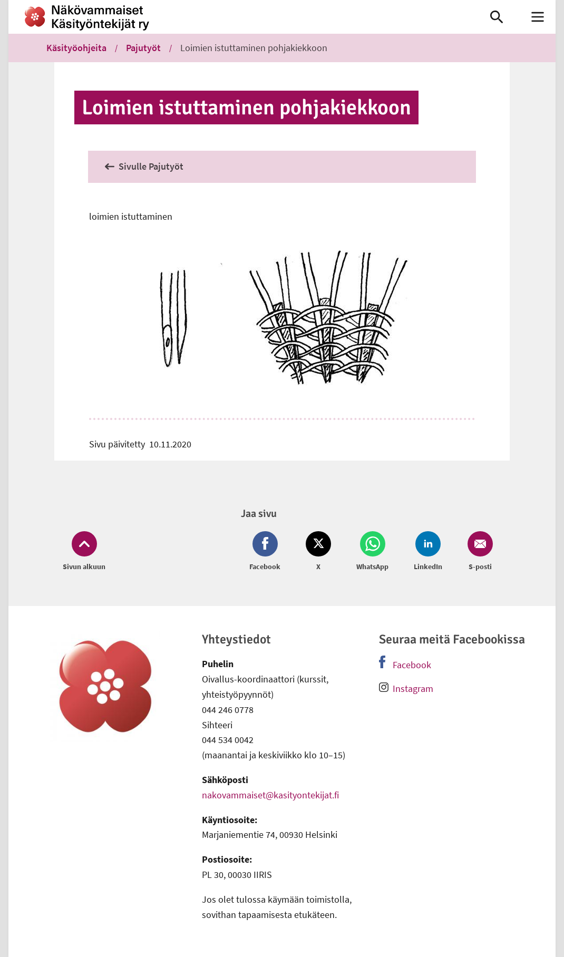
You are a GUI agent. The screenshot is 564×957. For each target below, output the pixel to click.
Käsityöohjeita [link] (76, 48)
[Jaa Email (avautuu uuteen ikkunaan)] (478, 551)
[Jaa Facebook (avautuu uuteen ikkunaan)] (267, 551)
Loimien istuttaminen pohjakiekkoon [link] (253, 48)
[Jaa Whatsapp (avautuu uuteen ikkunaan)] (372, 551)
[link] (238, 17)
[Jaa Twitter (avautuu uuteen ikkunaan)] (318, 551)
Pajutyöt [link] (143, 48)
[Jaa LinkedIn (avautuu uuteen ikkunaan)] (428, 551)
